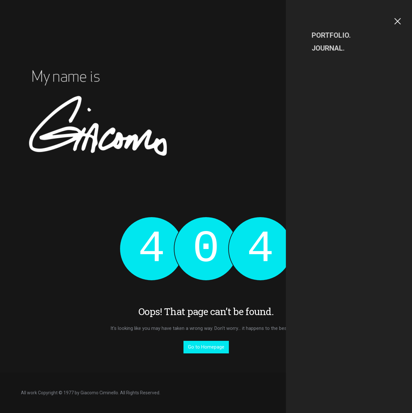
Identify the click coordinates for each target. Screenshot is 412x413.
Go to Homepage (206, 347)
